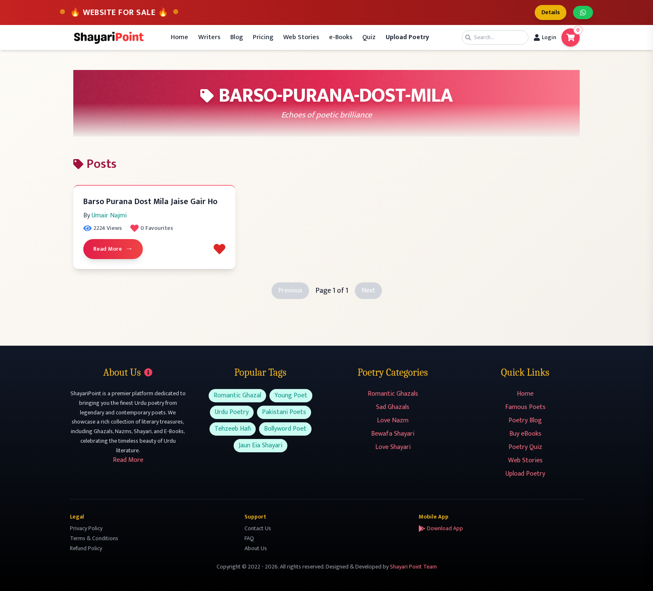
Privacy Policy (86, 528)
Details (550, 12)
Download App (441, 528)
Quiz (369, 37)
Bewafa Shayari (392, 433)
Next (368, 290)
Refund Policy (86, 548)
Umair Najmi (109, 215)
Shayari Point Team (413, 566)
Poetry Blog (525, 420)
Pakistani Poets (284, 412)
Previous (290, 290)
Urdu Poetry (232, 412)
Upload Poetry (525, 473)
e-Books (340, 37)
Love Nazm (393, 420)
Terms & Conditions (94, 538)
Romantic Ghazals (393, 393)
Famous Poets (525, 407)
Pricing (263, 37)
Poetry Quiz (525, 447)
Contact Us (257, 528)
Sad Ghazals (392, 407)
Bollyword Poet (285, 428)
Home (179, 37)
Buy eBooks (525, 433)
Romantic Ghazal (237, 395)
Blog (236, 37)
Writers (209, 37)
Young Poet (290, 395)
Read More (113, 249)
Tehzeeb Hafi (232, 428)
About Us (255, 548)
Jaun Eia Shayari (260, 445)
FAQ (249, 538)
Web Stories (301, 37)
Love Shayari (393, 447)
